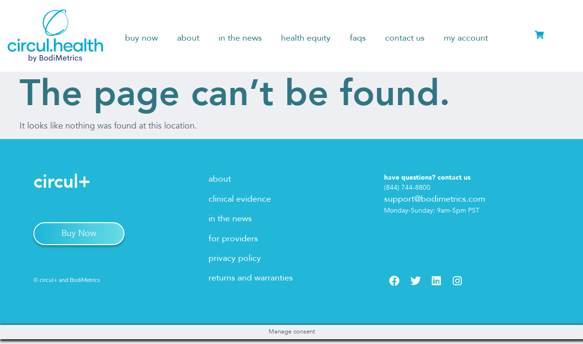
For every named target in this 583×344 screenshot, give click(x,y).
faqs (358, 38)
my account (466, 38)
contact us (405, 38)
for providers (233, 239)
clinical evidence (239, 199)
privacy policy (234, 258)
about (188, 38)
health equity (306, 38)
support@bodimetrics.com (434, 199)
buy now (141, 38)
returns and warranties (250, 278)
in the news (240, 38)
